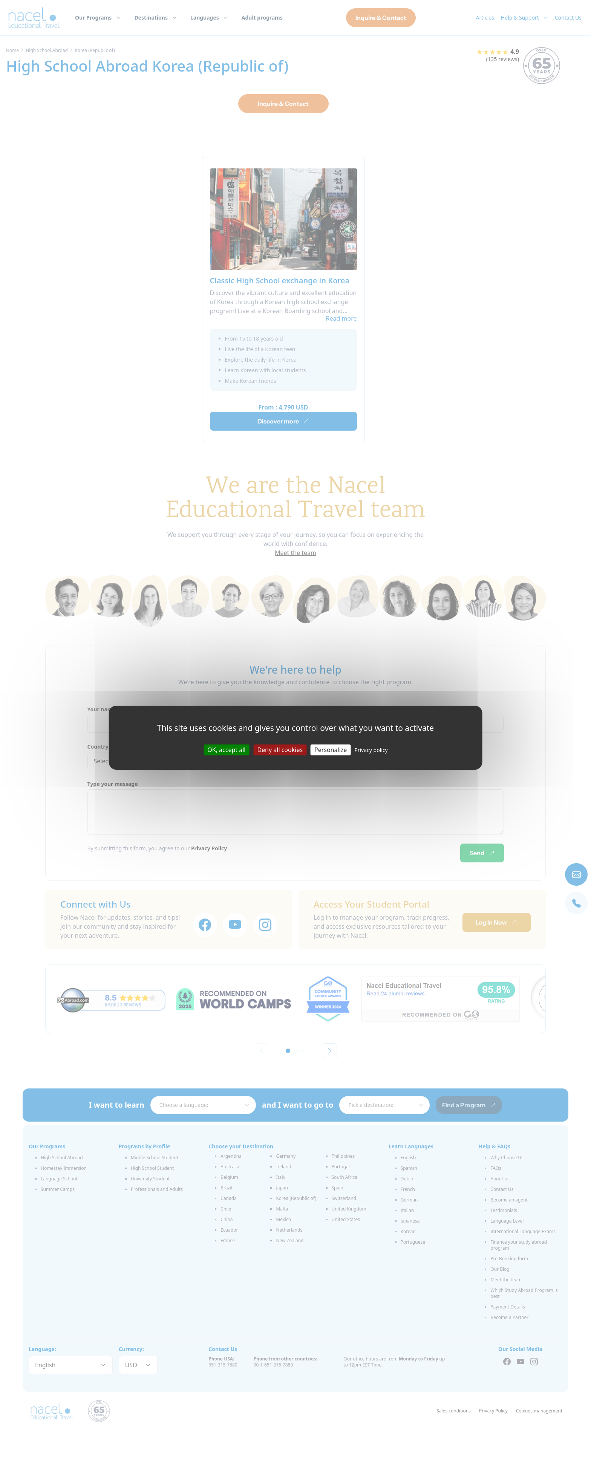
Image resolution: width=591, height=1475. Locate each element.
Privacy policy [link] (371, 749)
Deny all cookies (280, 749)
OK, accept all (226, 749)
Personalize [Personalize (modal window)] (330, 749)
